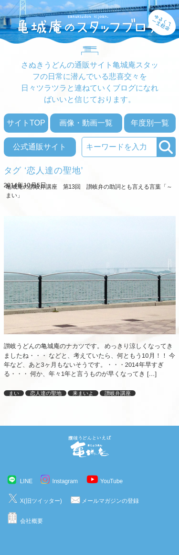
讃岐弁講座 (118, 393)
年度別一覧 (150, 123)
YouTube (111, 481)
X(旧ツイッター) (41, 501)
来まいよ (83, 393)
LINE (26, 481)
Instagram (65, 481)
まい (14, 393)
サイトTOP (26, 123)
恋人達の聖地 (46, 393)
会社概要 (31, 521)
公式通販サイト (39, 147)
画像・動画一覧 (86, 123)
